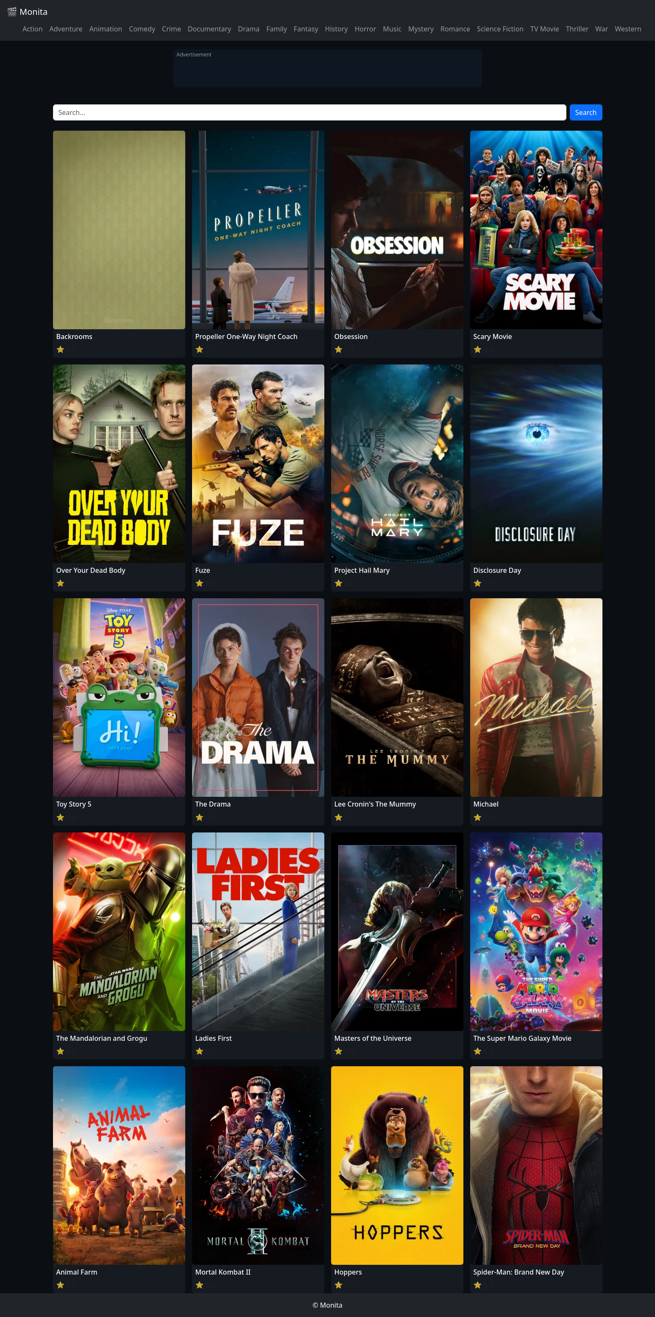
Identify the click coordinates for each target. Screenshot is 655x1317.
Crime (171, 29)
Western (628, 29)
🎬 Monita (27, 11)
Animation (106, 29)
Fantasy (306, 29)
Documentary (209, 29)
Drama (248, 29)
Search (586, 112)
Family (276, 29)
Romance (455, 29)
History (336, 29)
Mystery (421, 29)
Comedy (142, 29)
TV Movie (544, 29)
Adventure (66, 29)
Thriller (577, 29)
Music (392, 29)
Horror (365, 29)
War (601, 29)
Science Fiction (500, 29)
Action (32, 29)
